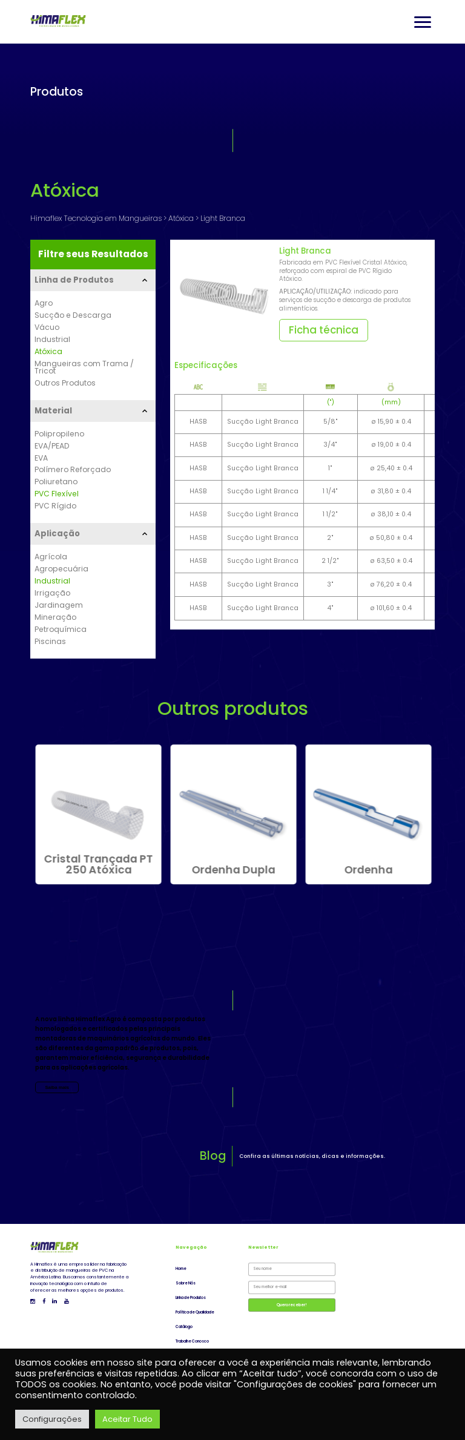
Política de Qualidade (195, 1312)
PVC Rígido (55, 506)
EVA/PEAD (52, 446)
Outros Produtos (65, 383)
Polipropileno (59, 434)
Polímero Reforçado (73, 469)
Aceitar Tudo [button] (127, 1419)
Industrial (52, 339)
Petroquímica (61, 629)
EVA (41, 458)
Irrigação (52, 593)
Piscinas (50, 641)
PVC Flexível (57, 494)
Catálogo (184, 1326)
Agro (44, 303)
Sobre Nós (186, 1283)
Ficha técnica (323, 330)
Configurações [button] (52, 1419)
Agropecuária (61, 569)
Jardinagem (59, 605)
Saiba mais (57, 1087)
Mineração (55, 617)
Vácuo (47, 327)
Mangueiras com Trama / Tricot (84, 367)
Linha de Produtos (191, 1297)
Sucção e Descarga (73, 315)
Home (181, 1268)
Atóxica (48, 351)
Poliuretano (56, 481)
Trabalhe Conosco (192, 1341)
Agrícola (51, 557)
